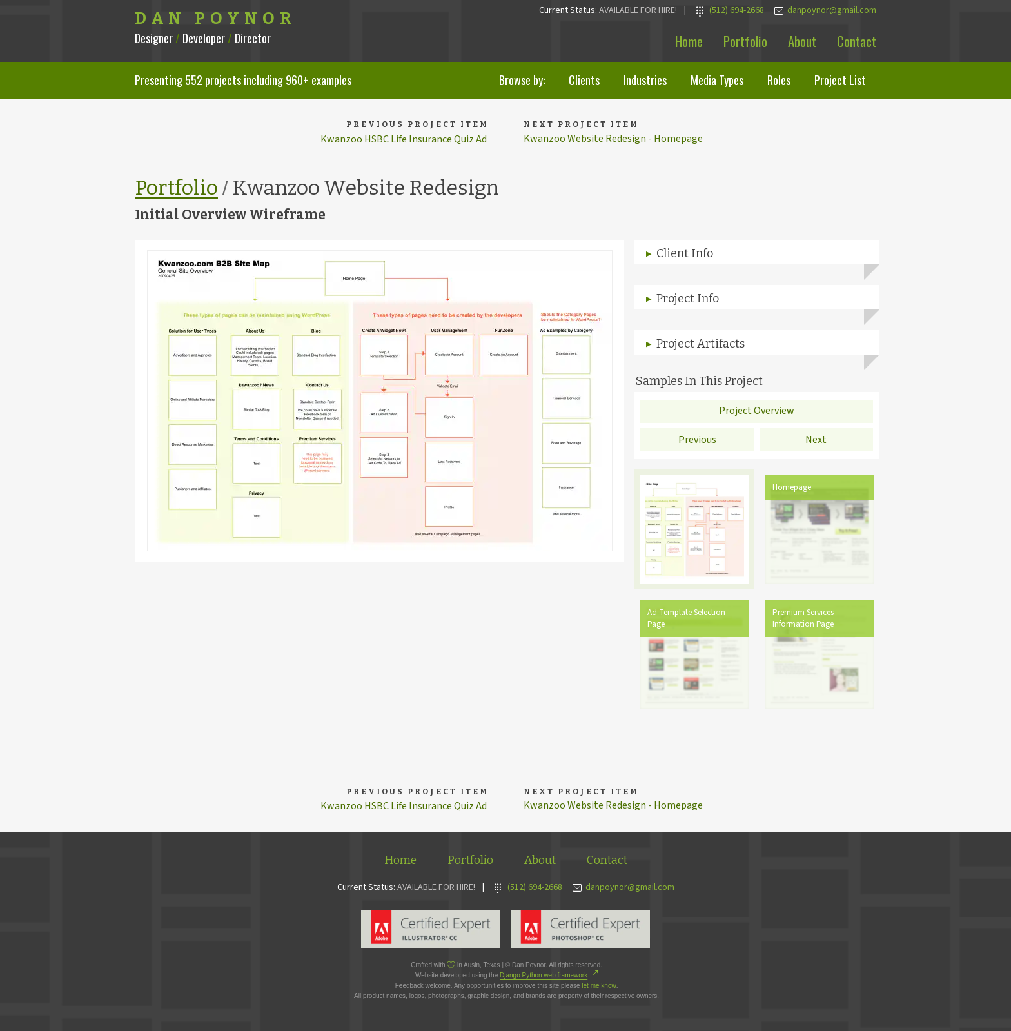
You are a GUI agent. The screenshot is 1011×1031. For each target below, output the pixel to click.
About (802, 41)
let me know (599, 988)
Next (816, 440)
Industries (645, 80)
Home (689, 41)
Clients (584, 80)
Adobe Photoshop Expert (580, 931)
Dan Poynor (216, 18)
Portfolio (745, 41)
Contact (856, 41)
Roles (778, 80)
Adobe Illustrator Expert (430, 931)
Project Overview (756, 412)
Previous (697, 440)
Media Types (717, 80)
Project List (840, 80)
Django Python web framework (543, 977)
